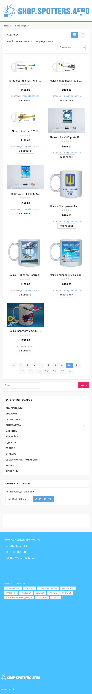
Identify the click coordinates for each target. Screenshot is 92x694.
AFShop (31, 389)
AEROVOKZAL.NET (16, 546)
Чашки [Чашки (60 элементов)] (55, 597)
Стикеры (11, 497)
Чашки (9, 508)
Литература (13, 468)
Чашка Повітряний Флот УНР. (68, 249)
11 (77, 408)
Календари (12, 462)
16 (54, 414)
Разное (10, 491)
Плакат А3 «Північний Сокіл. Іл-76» (30, 237)
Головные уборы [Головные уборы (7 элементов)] (48, 588)
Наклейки (12, 480)
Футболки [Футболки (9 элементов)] (42, 597)
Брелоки (11, 457)
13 (30, 414)
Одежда (10, 485)
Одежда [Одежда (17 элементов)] (40, 593)
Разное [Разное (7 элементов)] (53, 593)
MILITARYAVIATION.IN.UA (20, 558)
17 (62, 414)
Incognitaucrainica (30, 139)
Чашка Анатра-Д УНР (25, 174)
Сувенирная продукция (21, 503)
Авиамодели (14, 451)
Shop (17, 26)
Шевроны (11, 514)
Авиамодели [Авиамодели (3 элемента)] (13, 588)
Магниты (11, 474)
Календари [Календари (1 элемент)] (68, 588)
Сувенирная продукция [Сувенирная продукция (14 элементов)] (19, 597)
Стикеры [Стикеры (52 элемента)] (66, 593)
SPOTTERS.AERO (16, 552)
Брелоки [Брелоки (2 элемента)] (29, 588)
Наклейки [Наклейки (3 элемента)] (26, 593)
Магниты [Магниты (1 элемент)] (11, 593)
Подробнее (67, 269)
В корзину (25, 144)
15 (46, 414)
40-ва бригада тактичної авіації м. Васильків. (36, 123)
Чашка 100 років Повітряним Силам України (36, 318)
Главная (7, 26)
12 (22, 414)
